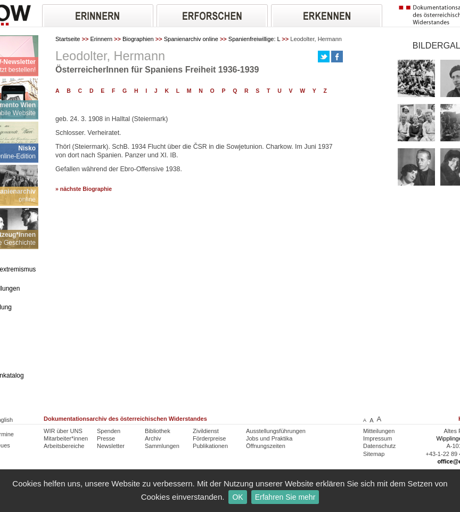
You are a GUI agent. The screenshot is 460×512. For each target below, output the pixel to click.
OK (237, 497)
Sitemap (373, 454)
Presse (106, 438)
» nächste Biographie (83, 189)
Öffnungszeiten (265, 446)
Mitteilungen (379, 431)
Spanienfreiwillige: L (254, 39)
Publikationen (210, 446)
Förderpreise (209, 438)
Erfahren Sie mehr (285, 497)
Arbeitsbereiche (64, 446)
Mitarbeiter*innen (66, 438)
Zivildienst (206, 431)
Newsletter (111, 446)
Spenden (108, 431)
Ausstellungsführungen (276, 431)
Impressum (377, 438)
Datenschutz (379, 446)
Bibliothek (157, 431)
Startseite (67, 39)
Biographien (138, 39)
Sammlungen (162, 446)
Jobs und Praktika (269, 438)
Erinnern (101, 39)
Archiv (153, 438)
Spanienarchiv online (191, 39)
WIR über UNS (63, 431)
